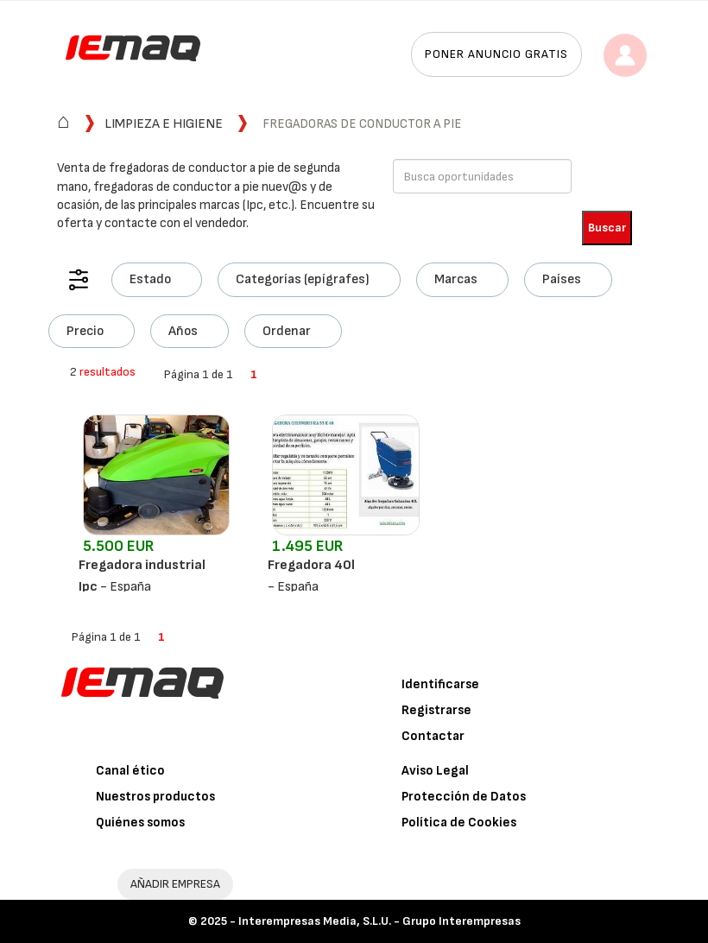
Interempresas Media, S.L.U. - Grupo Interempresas (379, 921)
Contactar (433, 736)
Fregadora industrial (142, 565)
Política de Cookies (458, 822)
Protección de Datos (463, 796)
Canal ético (130, 771)
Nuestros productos (155, 796)
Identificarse (440, 684)
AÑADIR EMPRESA (175, 884)
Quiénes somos (140, 822)
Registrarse (436, 710)
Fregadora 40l (311, 565)
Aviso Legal (435, 771)
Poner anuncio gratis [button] (496, 54)
